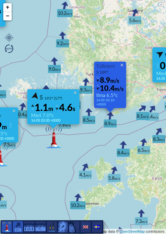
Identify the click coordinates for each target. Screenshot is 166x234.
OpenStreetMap (132, 231)
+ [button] (7, 7)
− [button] (7, 16)
